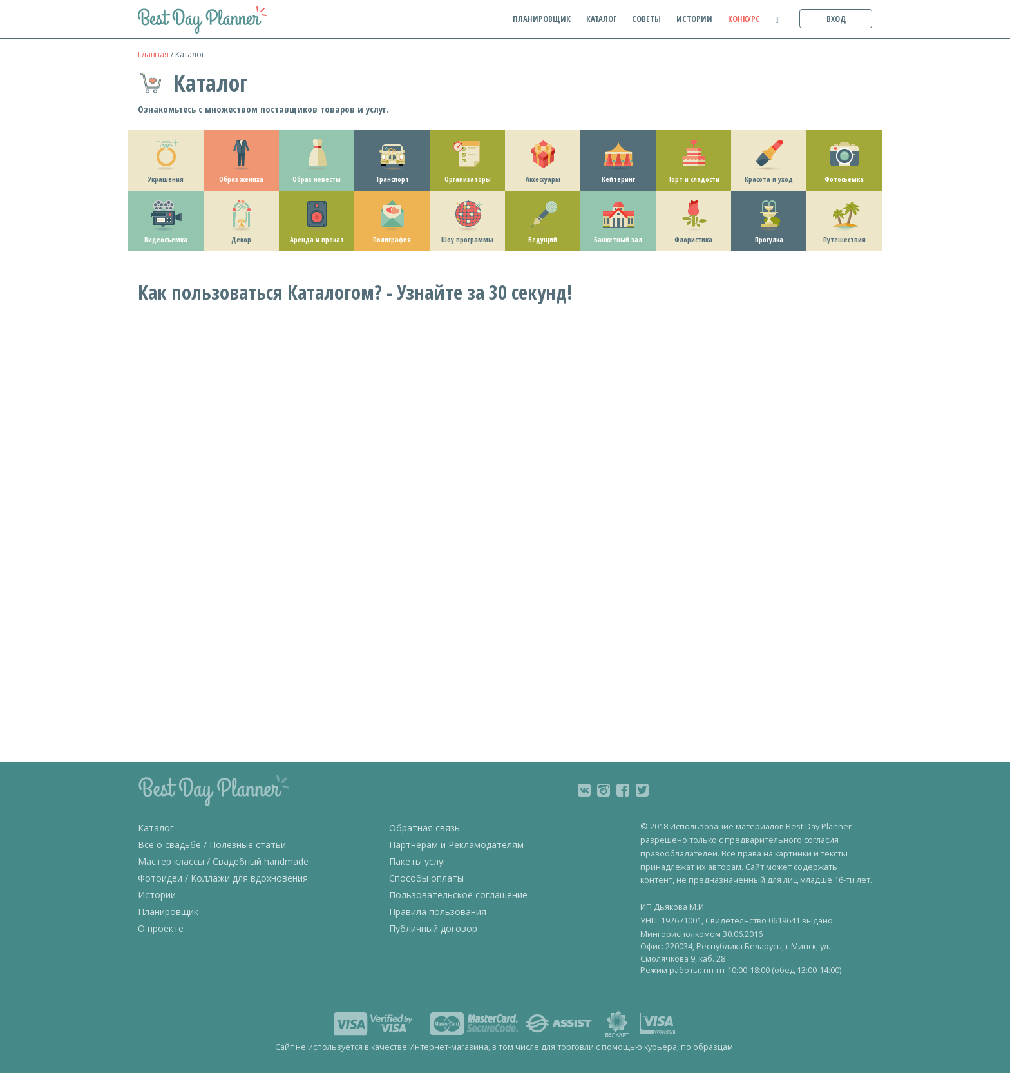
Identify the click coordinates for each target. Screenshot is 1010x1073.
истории (694, 18)
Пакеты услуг (418, 861)
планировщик (542, 18)
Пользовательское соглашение (458, 895)
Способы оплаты (426, 878)
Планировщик (168, 911)
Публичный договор (433, 928)
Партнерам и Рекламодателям (456, 844)
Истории (157, 895)
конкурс (744, 18)
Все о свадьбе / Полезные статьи (212, 844)
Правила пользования (437, 911)
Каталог (156, 828)
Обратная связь (424, 828)
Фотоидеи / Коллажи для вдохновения (223, 878)
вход (836, 18)
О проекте (161, 928)
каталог (601, 18)
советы (646, 18)
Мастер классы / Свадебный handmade (223, 861)
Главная (153, 54)
